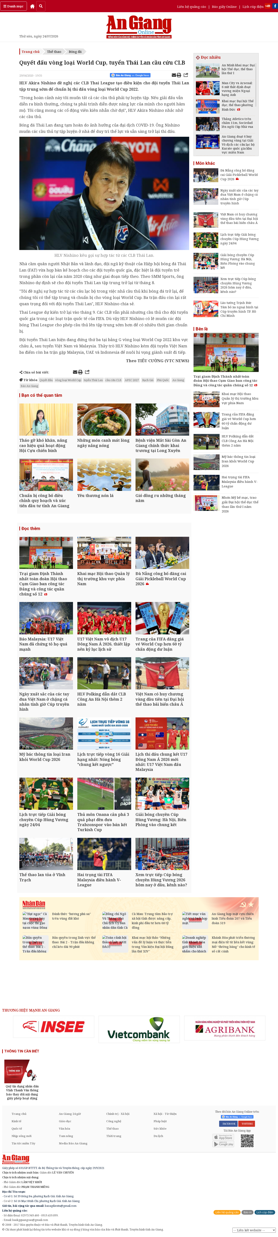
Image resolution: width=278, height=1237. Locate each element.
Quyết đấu (46, 380)
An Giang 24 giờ (70, 1114)
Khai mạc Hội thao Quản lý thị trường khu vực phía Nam (240, 398)
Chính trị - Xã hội (117, 1114)
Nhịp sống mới (21, 1136)
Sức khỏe (160, 1128)
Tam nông (66, 1136)
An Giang (178, 380)
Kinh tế (16, 1121)
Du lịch (158, 1136)
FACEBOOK (228, 1123)
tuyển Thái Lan (93, 380)
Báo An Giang (29, 386)
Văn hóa (64, 1128)
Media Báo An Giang (73, 1143)
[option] (53, 1027)
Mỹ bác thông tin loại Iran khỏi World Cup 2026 (238, 461)
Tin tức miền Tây (23, 1143)
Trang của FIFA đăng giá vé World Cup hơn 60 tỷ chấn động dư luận (239, 421)
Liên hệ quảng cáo (191, 6)
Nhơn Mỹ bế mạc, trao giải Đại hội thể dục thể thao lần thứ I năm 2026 (240, 504)
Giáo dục (65, 1121)
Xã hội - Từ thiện (165, 1114)
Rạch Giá (147, 380)
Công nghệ (113, 1121)
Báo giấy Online (224, 6)
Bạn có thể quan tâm (42, 395)
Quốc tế (17, 1128)
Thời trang (113, 1136)
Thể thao (54, 51)
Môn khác (205, 163)
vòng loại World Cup (68, 380)
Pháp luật (160, 1121)
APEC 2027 (132, 380)
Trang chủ (31, 51)
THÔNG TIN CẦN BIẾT (21, 1051)
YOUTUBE (246, 1123)
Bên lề (202, 329)
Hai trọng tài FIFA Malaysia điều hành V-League (240, 481)
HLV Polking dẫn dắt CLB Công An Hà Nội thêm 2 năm (238, 440)
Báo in (247, 1212)
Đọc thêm (31, 528)
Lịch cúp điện (253, 6)
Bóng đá (75, 51)
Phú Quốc (163, 380)
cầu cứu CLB (113, 380)
